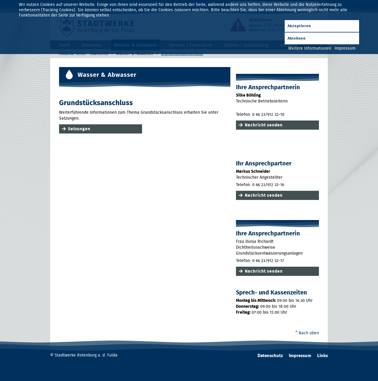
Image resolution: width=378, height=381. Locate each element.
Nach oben (309, 333)
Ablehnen (297, 38)
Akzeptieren (299, 26)
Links (322, 356)
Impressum (300, 356)
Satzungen (79, 129)
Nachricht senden (264, 125)
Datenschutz (270, 356)
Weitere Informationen (309, 48)
